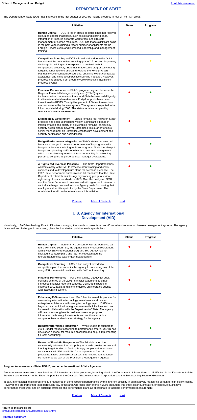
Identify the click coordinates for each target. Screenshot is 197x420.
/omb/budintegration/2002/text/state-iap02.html (29, 410)
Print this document (183, 3)
